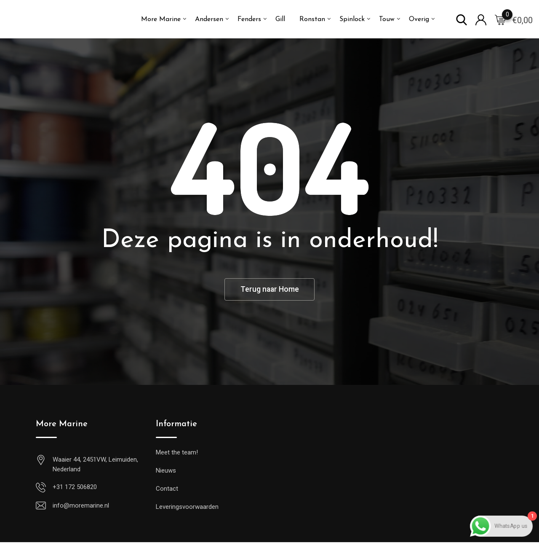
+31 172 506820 (75, 488)
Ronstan (312, 19)
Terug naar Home (269, 289)
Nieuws (166, 471)
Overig (419, 19)
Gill (280, 19)
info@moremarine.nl (81, 506)
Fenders (249, 19)
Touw (387, 19)
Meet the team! (177, 453)
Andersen (209, 19)
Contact (167, 489)
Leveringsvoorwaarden (187, 507)
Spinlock (352, 19)
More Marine (161, 19)
